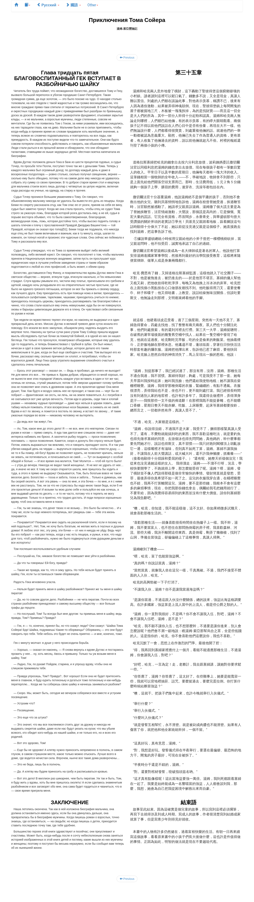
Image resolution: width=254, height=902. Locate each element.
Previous (127, 57)
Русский (48, 5)
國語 (73, 5)
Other (92, 5)
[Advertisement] (127, 40)
